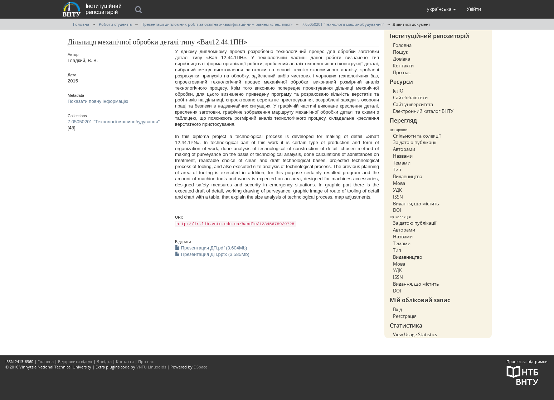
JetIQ (398, 90)
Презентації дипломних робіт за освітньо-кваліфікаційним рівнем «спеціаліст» (216, 24)
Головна (81, 24)
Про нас (401, 72)
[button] (441, 9)
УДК (397, 190)
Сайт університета (413, 104)
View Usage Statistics (415, 334)
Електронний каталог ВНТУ (423, 111)
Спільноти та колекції (417, 136)
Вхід (397, 309)
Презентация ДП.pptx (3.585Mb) (212, 254)
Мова (399, 183)
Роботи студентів (115, 24)
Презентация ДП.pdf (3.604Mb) (211, 248)
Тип (397, 169)
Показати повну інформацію (98, 101)
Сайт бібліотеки (410, 97)
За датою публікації (414, 142)
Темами (401, 162)
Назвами (403, 156)
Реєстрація (405, 316)
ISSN (398, 197)
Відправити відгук (75, 361)
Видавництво (407, 176)
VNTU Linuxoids (151, 367)
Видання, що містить (416, 203)
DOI (397, 210)
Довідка (401, 59)
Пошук (400, 52)
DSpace (200, 367)
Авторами (404, 149)
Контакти (403, 65)
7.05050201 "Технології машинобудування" (343, 24)
